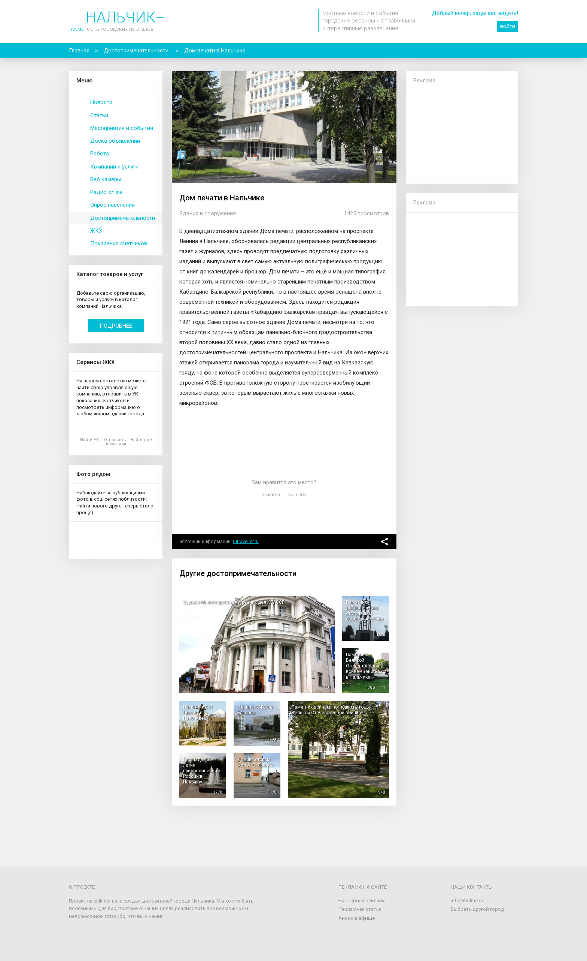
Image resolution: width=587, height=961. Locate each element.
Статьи (99, 115)
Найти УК (89, 439)
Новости (101, 102)
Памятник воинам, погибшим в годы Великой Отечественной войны (331, 709)
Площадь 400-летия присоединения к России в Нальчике (201, 771)
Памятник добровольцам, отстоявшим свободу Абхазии (364, 611)
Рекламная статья (359, 909)
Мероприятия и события (121, 128)
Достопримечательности (122, 218)
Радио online (106, 192)
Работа (99, 153)
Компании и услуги (114, 166)
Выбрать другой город (477, 909)
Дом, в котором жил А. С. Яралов (255, 762)
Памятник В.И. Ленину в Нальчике (198, 712)
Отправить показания (115, 441)
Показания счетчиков (118, 243)
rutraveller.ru (246, 541)
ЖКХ (96, 230)
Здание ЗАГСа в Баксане (255, 709)
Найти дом (141, 439)
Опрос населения (112, 204)
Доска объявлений (115, 140)
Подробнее (116, 325)
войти (507, 26)
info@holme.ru (467, 900)
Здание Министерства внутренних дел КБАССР (234, 602)
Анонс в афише (356, 918)
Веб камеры (105, 179)
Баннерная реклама (362, 900)
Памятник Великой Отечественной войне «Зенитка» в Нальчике (364, 666)
